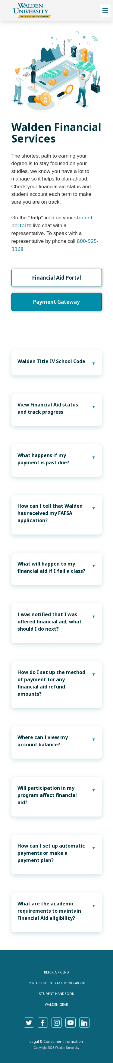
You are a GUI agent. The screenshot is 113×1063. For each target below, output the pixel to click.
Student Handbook (56, 993)
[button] (105, 11)
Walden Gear (56, 1004)
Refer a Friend (56, 972)
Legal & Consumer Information (56, 1041)
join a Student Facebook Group (56, 983)
